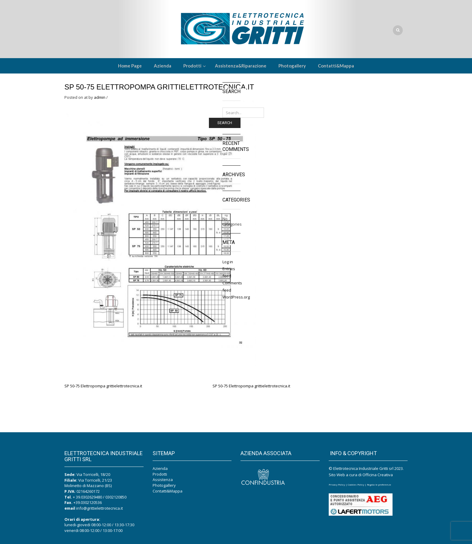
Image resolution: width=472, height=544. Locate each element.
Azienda (160, 468)
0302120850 (115, 497)
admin (99, 97)
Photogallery (164, 485)
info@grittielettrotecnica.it (99, 508)
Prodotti (160, 474)
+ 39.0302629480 (87, 497)
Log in (227, 261)
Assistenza (163, 479)
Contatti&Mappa (167, 491)
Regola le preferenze (379, 484)
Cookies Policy (356, 484)
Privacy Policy (337, 484)
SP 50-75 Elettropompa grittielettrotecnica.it (159, 87)
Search (224, 122)
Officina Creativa (377, 474)
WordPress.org (236, 297)
